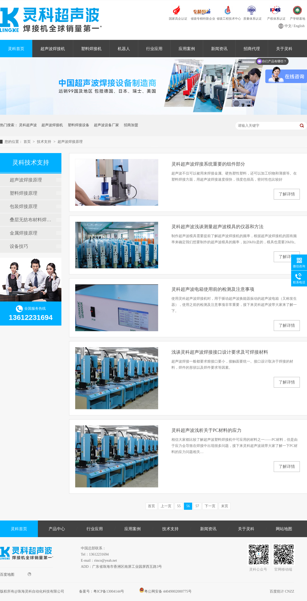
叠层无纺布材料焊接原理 (30, 219)
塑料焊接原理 (23, 193)
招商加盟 (131, 125)
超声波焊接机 (52, 49)
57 (197, 506)
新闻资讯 (219, 49)
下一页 (210, 506)
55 (179, 506)
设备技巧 (19, 246)
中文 (288, 26)
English (299, 26)
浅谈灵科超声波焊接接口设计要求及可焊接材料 (219, 352)
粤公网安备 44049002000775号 (165, 591)
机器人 (124, 49)
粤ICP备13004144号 (108, 591)
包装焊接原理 (23, 206)
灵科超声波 (28, 125)
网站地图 (284, 529)
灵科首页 (16, 49)
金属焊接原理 (23, 233)
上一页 (166, 506)
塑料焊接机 (91, 49)
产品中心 (57, 529)
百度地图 (15, 574)
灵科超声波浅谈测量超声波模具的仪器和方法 (217, 226)
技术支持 (44, 142)
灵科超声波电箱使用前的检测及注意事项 (212, 289)
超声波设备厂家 (106, 125)
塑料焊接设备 (78, 125)
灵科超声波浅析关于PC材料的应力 (206, 430)
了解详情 (287, 194)
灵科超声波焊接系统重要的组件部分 (208, 164)
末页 (224, 506)
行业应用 (154, 49)
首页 (28, 142)
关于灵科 (246, 529)
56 (188, 506)
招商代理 (252, 49)
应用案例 (187, 49)
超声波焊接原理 (70, 142)
